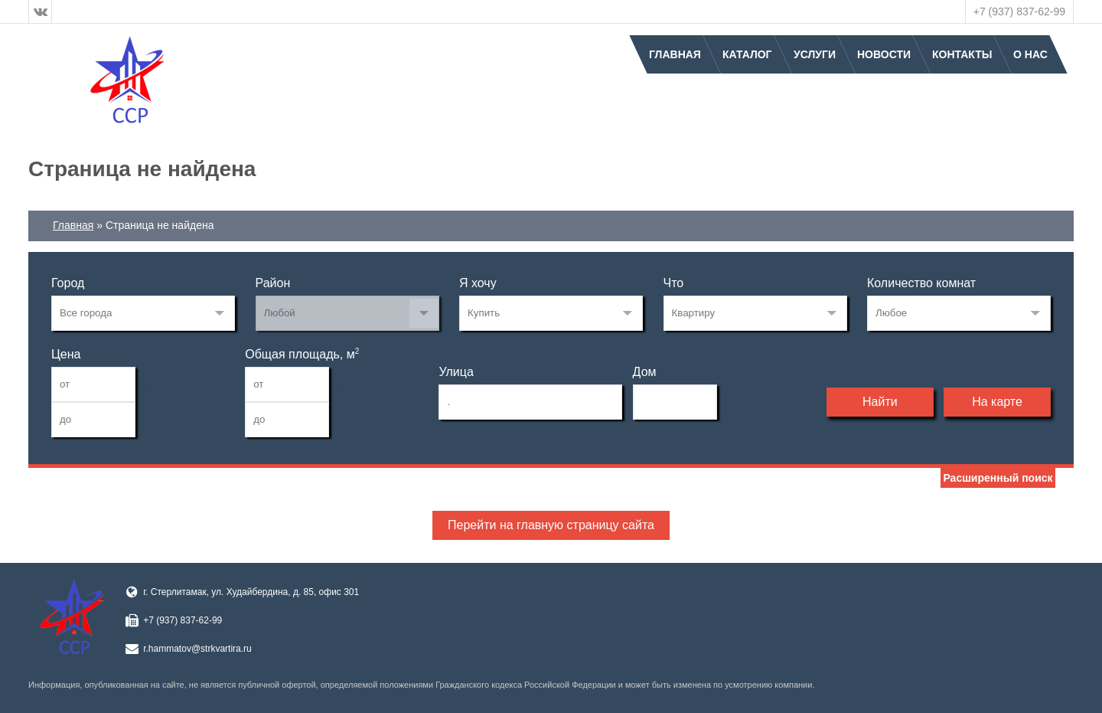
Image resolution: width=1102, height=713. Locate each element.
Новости (884, 54)
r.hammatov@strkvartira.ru (197, 648)
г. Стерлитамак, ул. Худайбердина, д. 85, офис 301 (251, 592)
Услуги (815, 54)
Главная (675, 54)
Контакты (962, 54)
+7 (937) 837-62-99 (1019, 11)
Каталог (747, 54)
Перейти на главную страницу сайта (551, 524)
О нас (1030, 54)
